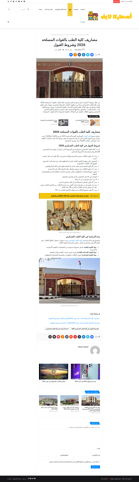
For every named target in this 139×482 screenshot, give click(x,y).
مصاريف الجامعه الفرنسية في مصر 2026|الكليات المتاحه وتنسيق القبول (75, 323)
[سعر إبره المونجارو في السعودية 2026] (63, 122)
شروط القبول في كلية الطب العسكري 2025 (85, 329)
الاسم (98, 448)
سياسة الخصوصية (16, 478)
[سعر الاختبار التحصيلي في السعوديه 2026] (95, 122)
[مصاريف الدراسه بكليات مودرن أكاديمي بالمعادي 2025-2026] (69, 400)
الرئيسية (83, 9)
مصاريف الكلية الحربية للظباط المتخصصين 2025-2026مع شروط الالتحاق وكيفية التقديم (91, 409)
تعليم (70, 9)
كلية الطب (87, 136)
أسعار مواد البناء (48, 9)
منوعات (40, 9)
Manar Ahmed (78, 49)
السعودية (76, 9)
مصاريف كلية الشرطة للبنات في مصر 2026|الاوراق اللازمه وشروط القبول (74, 318)
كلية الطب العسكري (75, 240)
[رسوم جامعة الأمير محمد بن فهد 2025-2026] (48, 400)
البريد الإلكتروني (95, 455)
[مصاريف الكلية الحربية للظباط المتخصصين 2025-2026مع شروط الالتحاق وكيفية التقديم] (90, 400)
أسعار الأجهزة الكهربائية (60, 9)
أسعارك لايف (104, 478)
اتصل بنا (83, 22)
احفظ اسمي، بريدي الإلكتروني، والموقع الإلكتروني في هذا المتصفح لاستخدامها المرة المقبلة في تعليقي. (74, 461)
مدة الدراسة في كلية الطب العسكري (56, 329)
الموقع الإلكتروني (64, 455)
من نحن (24, 478)
